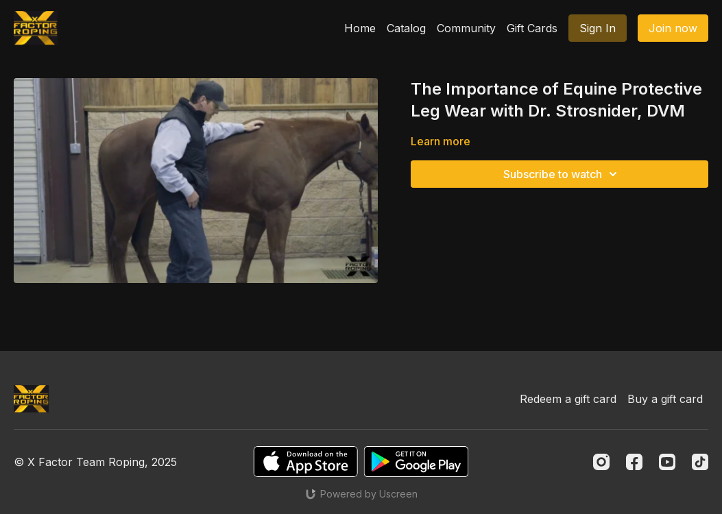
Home (360, 28)
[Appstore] (305, 461)
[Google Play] (416, 461)
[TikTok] (700, 462)
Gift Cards (532, 28)
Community (466, 28)
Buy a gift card (665, 399)
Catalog (406, 28)
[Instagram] (601, 462)
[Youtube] (667, 462)
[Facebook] (634, 462)
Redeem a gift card (568, 399)
